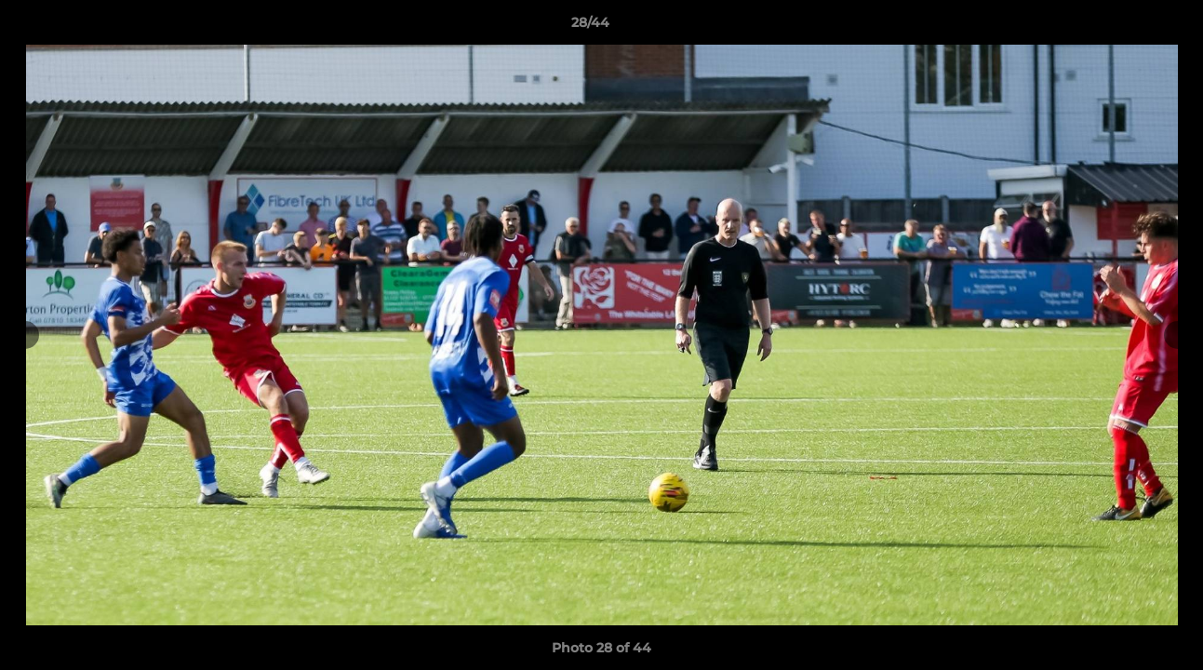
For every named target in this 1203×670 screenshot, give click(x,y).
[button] (1125, 27)
